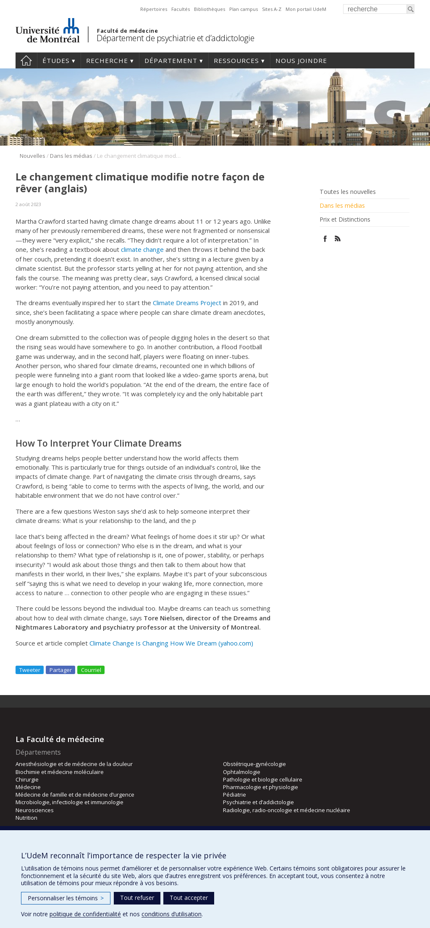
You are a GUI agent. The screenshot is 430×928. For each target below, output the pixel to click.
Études (56, 60)
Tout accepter (189, 898)
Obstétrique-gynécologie (254, 764)
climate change (142, 249)
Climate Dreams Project (187, 302)
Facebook (325, 238)
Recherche (107, 60)
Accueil (26, 60)
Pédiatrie (234, 794)
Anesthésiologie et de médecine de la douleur (74, 764)
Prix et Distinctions (345, 219)
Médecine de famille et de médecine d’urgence (75, 794)
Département (170, 60)
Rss (338, 238)
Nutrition (26, 817)
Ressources (236, 60)
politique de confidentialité (85, 914)
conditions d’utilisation (172, 914)
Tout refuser (137, 898)
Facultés (180, 9)
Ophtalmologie (241, 772)
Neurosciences (35, 810)
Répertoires (153, 9)
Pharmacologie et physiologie (260, 787)
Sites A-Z (271, 9)
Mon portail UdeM (306, 9)
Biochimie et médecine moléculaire (60, 772)
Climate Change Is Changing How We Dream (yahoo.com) (171, 643)
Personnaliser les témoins (66, 898)
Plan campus (243, 9)
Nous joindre (301, 60)
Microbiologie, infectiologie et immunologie (69, 802)
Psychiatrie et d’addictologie (258, 802)
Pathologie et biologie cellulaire (262, 779)
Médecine (28, 787)
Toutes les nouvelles (348, 191)
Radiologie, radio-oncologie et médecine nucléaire (286, 810)
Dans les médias (71, 155)
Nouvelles (32, 155)
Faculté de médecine (127, 30)
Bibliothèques (209, 9)
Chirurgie (27, 779)
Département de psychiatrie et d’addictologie (175, 38)
